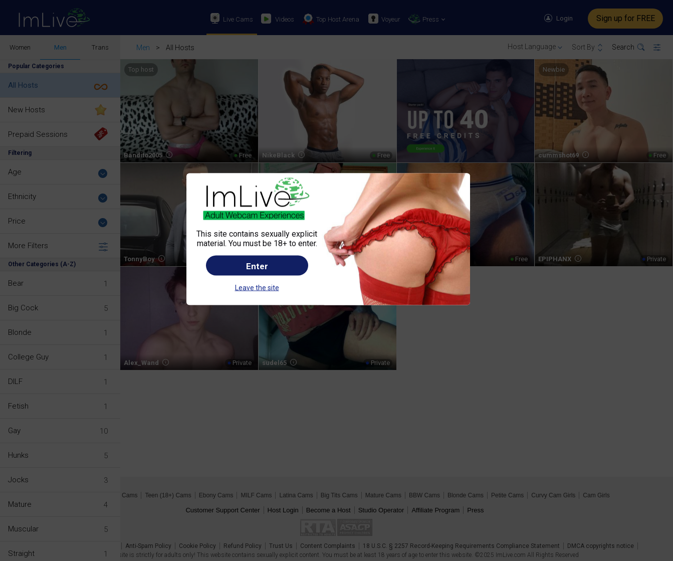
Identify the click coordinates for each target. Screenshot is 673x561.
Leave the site (257, 287)
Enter (257, 266)
